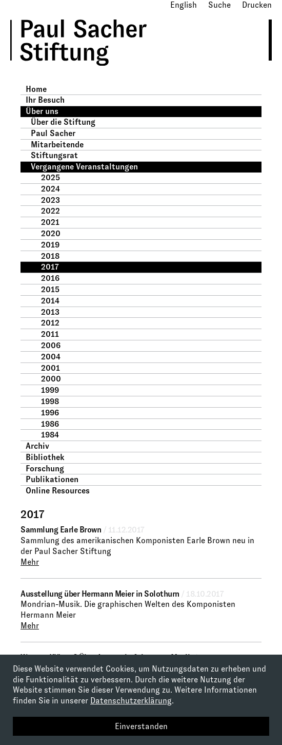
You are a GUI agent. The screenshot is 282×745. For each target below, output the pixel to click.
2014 (50, 300)
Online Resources (58, 490)
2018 (50, 256)
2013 (50, 312)
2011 (50, 334)
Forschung (45, 468)
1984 (50, 434)
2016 (50, 278)
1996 (50, 412)
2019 (50, 244)
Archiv (37, 446)
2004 (51, 356)
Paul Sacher (53, 133)
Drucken (257, 5)
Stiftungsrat (54, 155)
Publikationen (52, 479)
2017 (50, 266)
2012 (50, 322)
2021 (50, 222)
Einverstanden (141, 726)
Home (36, 89)
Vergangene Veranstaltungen (84, 166)
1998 (50, 401)
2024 (50, 188)
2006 (51, 345)
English (183, 5)
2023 (50, 200)
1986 (50, 423)
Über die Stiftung (63, 122)
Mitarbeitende (57, 144)
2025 (50, 177)
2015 (50, 289)
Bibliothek (45, 457)
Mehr (30, 562)
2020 (51, 233)
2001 (50, 368)
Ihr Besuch (45, 99)
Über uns (42, 111)
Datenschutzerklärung (131, 700)
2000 (51, 378)
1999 (50, 390)
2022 (50, 210)
